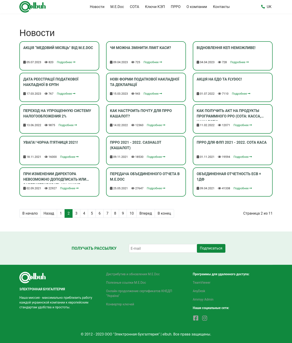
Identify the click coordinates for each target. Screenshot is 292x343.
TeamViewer (201, 282)
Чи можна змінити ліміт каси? (140, 48)
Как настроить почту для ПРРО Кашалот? (141, 113)
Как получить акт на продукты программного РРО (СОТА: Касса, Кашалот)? (229, 115)
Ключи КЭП (155, 7)
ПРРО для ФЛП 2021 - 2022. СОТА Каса (232, 142)
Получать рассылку (94, 248)
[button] (263, 7)
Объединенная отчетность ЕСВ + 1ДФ (229, 177)
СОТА (134, 7)
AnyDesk (199, 291)
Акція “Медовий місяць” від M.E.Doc (58, 48)
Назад (49, 213)
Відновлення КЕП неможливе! (226, 48)
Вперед (145, 213)
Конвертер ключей (120, 304)
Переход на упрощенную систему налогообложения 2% (57, 113)
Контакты (221, 7)
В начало (30, 213)
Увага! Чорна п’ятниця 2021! (50, 142)
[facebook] (195, 318)
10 (132, 213)
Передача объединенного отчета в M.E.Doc (145, 177)
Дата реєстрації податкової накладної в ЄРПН (50, 82)
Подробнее (66, 62)
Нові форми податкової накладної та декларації (144, 82)
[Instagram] (204, 318)
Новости (97, 7)
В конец (164, 213)
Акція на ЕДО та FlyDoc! (219, 79)
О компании (196, 7)
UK (269, 7)
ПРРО (176, 7)
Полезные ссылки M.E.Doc (126, 282)
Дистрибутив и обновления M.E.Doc (133, 274)
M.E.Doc (117, 7)
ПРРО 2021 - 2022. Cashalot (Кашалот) (135, 145)
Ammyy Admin (203, 299)
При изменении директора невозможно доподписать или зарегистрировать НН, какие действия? (54, 178)
